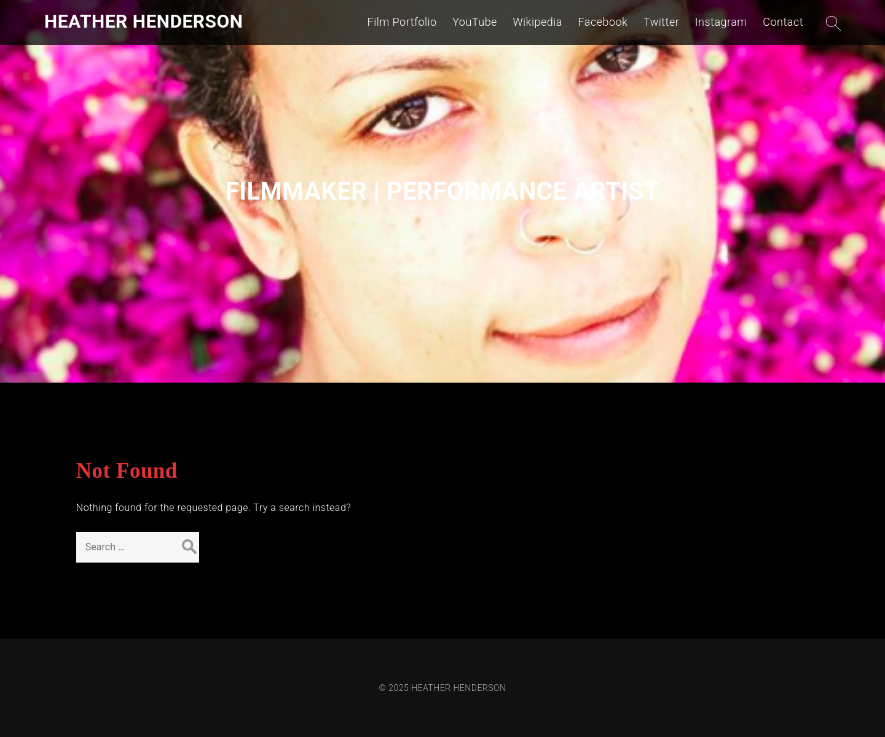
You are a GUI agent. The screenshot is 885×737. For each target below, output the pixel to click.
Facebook (602, 21)
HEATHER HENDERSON (143, 21)
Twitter (661, 21)
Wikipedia (537, 21)
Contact (783, 21)
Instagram (721, 21)
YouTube (474, 21)
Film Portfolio (402, 21)
